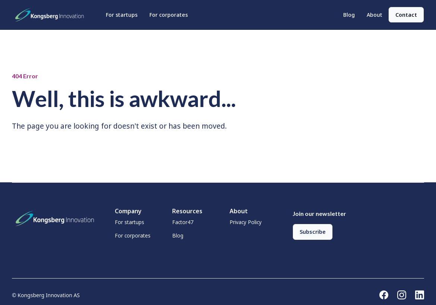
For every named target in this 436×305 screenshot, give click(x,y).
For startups (122, 14)
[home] (51, 15)
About (374, 14)
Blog (349, 14)
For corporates (168, 14)
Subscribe (313, 231)
